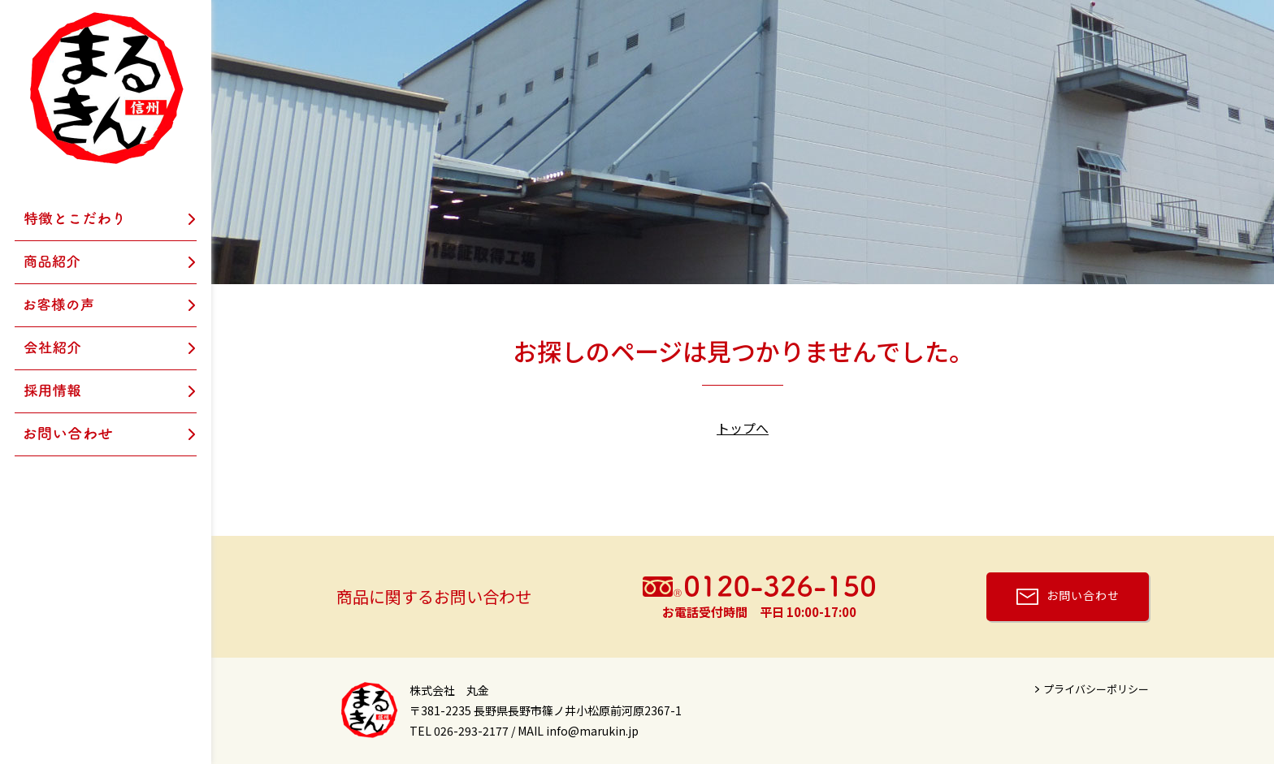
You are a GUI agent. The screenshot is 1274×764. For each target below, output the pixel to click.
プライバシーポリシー (1096, 689)
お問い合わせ (1083, 595)
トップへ (743, 428)
